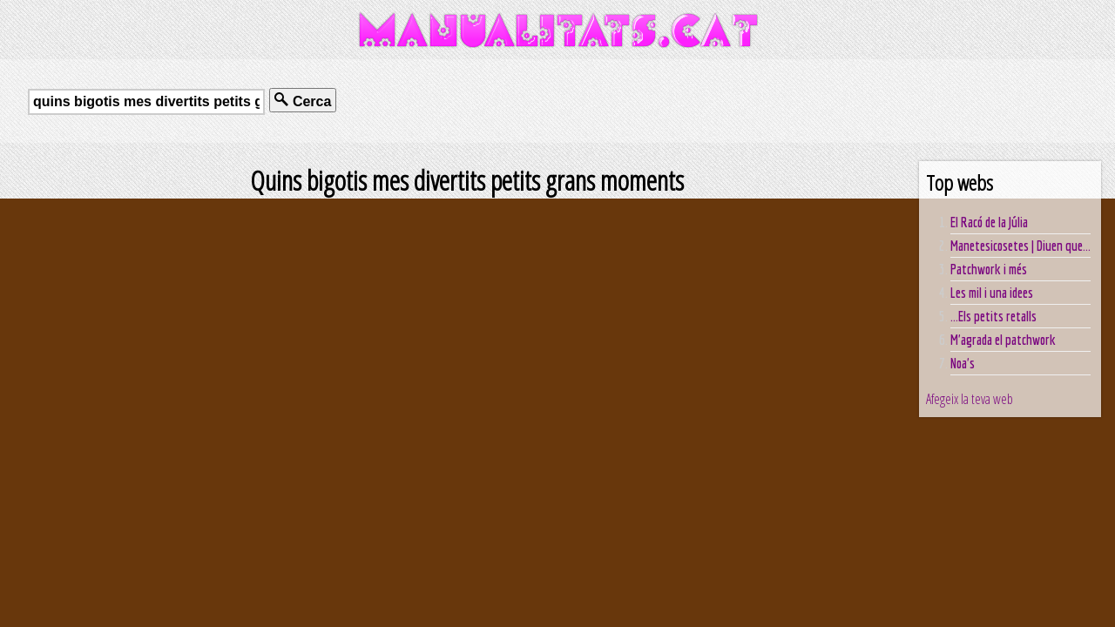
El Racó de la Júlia (989, 222)
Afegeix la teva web (969, 398)
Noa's (962, 363)
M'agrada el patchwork (1003, 339)
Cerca (302, 100)
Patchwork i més (988, 269)
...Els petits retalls (993, 316)
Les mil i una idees (991, 292)
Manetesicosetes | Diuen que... (1020, 245)
